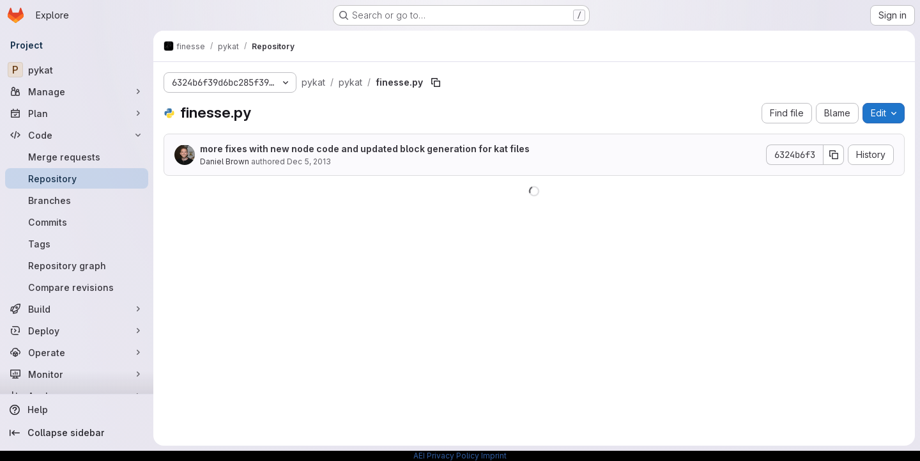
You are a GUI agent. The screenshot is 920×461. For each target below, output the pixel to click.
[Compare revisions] (76, 287)
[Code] (76, 135)
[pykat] (76, 69)
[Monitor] (76, 374)
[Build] (76, 309)
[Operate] (76, 352)
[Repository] (76, 178)
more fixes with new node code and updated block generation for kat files (365, 148)
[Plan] (76, 113)
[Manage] (76, 91)
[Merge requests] (76, 156)
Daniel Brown (224, 161)
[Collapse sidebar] (76, 433)
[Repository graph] (76, 265)
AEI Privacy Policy (446, 455)
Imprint (494, 455)
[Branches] (76, 200)
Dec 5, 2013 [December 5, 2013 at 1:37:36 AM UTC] (309, 161)
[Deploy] (76, 330)
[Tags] (76, 243)
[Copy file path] (435, 82)
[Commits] (76, 222)
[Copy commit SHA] (834, 155)
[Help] (76, 410)
